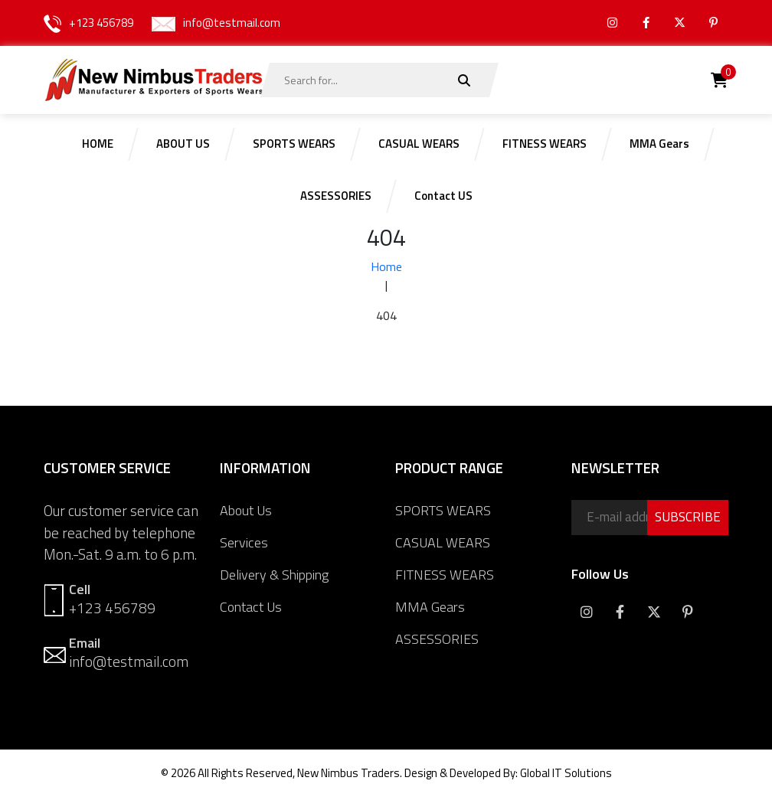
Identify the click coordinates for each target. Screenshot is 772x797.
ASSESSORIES (437, 639)
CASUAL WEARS (442, 542)
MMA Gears (430, 606)
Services (244, 542)
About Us (246, 510)
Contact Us (251, 606)
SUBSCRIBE (688, 517)
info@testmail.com (231, 22)
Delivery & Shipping (274, 574)
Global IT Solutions (566, 773)
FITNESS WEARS (444, 574)
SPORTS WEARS (443, 510)
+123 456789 (101, 22)
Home (386, 266)
